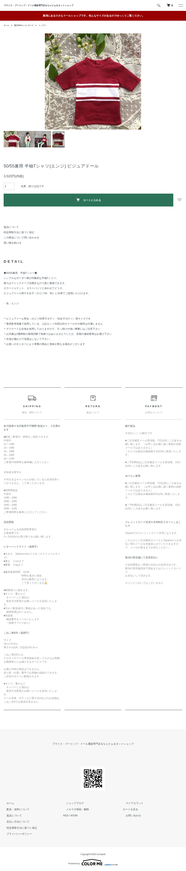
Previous (50, 81)
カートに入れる (88, 200)
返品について (11, 227)
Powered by (93, 862)
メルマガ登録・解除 (74, 809)
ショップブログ (72, 803)
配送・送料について (15, 809)
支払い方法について (15, 821)
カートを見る (130, 809)
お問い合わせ (130, 815)
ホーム (7, 25)
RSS (65, 815)
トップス (47, 25)
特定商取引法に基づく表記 (19, 232)
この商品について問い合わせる (21, 237)
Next (135, 81)
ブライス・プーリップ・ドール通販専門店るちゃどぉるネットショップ (40, 5)
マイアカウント (132, 803)
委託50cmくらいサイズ (26, 25)
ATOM (74, 815)
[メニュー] (180, 5)
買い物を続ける (12, 242)
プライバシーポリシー (16, 834)
